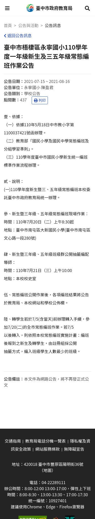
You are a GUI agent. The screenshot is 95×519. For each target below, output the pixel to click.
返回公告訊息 (18, 35)
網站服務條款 (47, 449)
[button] (7, 8)
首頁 (8, 25)
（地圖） (47, 470)
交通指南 (13, 441)
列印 (40, 100)
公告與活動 (28, 25)
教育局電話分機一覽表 (45, 441)
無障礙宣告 (74, 449)
